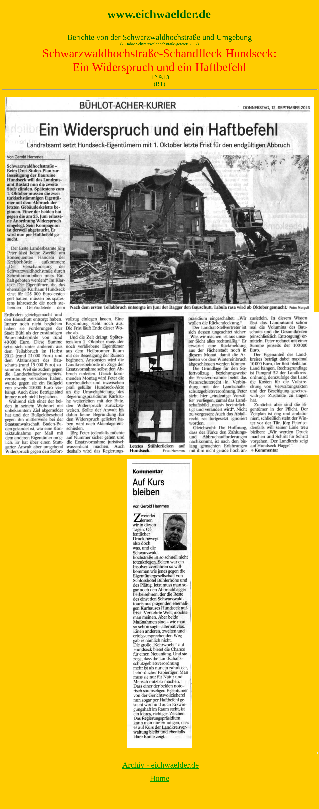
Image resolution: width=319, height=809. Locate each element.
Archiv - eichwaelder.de (160, 764)
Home (159, 778)
